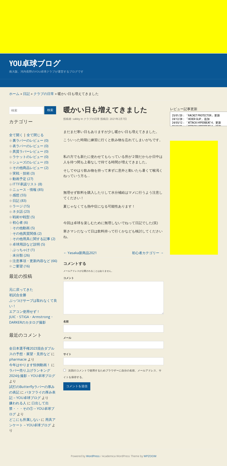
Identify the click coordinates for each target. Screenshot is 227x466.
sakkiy (76, 119)
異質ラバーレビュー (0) (30, 151)
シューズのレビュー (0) (30, 162)
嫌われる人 (17, 403)
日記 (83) (19, 200)
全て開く (16, 135)
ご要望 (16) (21, 266)
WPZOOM (150, 456)
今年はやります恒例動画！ (29, 365)
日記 (26, 93)
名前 (66, 321)
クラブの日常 (43, 93)
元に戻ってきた (21, 289)
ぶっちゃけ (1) (24, 249)
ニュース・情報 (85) (28, 189)
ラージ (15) (21, 206)
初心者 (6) (20, 222)
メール (67, 338)
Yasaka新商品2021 (80, 252)
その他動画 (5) (24, 228)
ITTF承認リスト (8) (27, 184)
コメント (68, 278)
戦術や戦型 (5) (24, 217)
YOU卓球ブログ (34, 63)
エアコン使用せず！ (24, 311)
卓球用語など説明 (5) (29, 244)
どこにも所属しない (24, 419)
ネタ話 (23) (21, 211)
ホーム (14, 93)
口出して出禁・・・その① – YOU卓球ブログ (31, 408)
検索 (50, 110)
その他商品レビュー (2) (30, 167)
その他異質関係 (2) (27, 233)
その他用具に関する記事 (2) (34, 238)
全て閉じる (35, 135)
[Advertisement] (113, 26)
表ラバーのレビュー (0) (30, 146)
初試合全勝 (17, 295)
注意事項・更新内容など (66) (35, 260)
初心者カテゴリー (148, 252)
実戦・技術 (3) (24, 173)
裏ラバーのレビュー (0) (30, 140)
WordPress (93, 456)
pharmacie (18, 359)
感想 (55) (19, 195)
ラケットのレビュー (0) (30, 156)
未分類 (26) (21, 255)
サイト (67, 354)
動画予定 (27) (23, 178)
